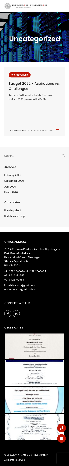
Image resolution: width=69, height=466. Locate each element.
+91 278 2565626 (14, 271)
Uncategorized (19, 75)
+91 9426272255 (14, 275)
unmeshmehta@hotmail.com (20, 289)
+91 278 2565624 (35, 271)
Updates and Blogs (14, 216)
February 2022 (12, 175)
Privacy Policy (40, 455)
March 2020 (11, 192)
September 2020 (14, 180)
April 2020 (10, 186)
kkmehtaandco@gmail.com (19, 285)
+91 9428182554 (14, 279)
